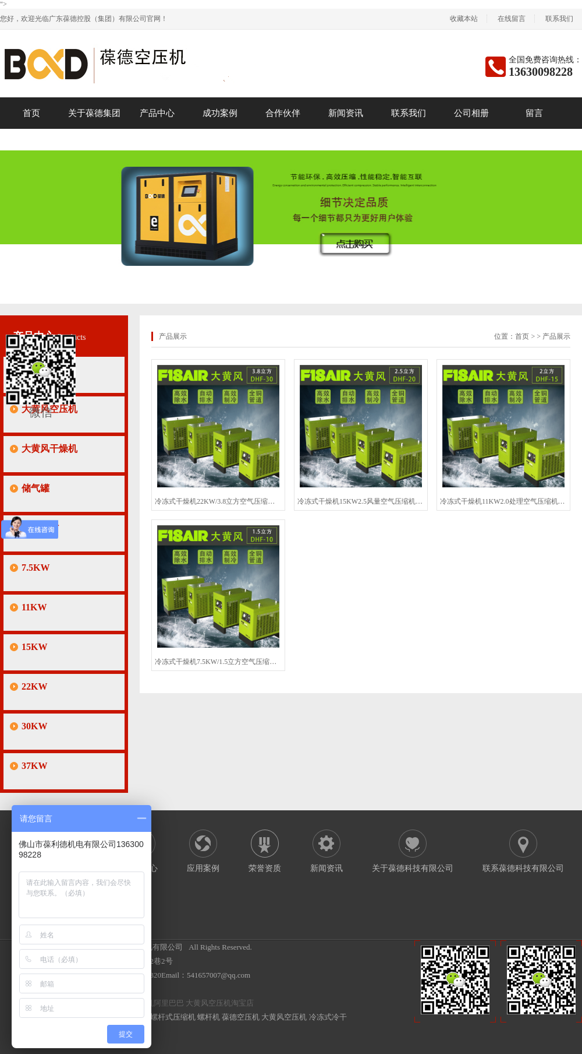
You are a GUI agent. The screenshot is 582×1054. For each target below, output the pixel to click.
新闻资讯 (345, 113)
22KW (34, 686)
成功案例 (220, 113)
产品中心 (157, 113)
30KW (34, 726)
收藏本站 (464, 19)
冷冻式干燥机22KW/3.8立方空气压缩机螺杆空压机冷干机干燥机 (218, 501)
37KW (34, 766)
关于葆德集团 (94, 113)
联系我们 (559, 19)
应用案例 (203, 868)
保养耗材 (40, 528)
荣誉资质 (265, 868)
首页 (31, 113)
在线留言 (512, 19)
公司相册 (471, 113)
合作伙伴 (282, 113)
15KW (34, 647)
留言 (534, 113)
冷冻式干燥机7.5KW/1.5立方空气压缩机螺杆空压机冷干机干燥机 (218, 662)
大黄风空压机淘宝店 (220, 1003)
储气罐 (35, 488)
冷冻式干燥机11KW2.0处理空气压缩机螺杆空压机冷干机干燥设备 (503, 501)
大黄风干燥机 (49, 449)
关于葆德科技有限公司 (412, 868)
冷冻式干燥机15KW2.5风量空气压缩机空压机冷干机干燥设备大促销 (360, 501)
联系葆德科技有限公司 (523, 868)
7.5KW (35, 567)
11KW (34, 607)
